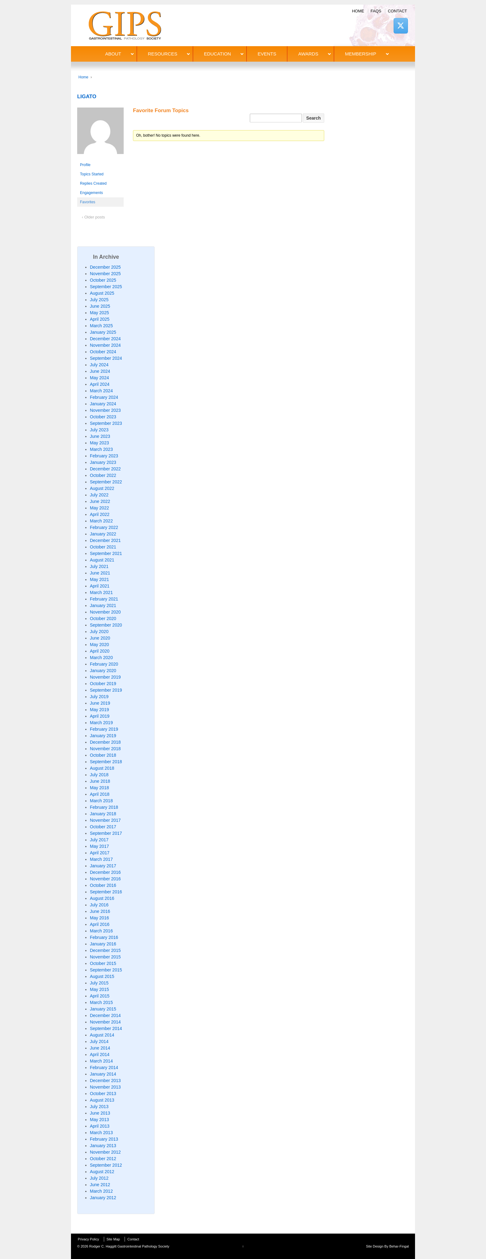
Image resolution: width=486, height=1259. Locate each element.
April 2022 (99, 514)
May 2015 (99, 989)
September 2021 (106, 553)
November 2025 (105, 273)
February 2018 (104, 807)
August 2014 (102, 1034)
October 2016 (103, 885)
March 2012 (101, 1191)
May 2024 (99, 377)
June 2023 (100, 436)
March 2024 (101, 390)
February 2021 (104, 598)
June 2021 (100, 572)
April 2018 (99, 794)
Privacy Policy (88, 1239)
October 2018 (103, 755)
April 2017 (99, 852)
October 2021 (103, 546)
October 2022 (103, 475)
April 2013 (99, 1126)
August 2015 (102, 976)
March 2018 (101, 800)
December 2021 (105, 540)
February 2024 (104, 397)
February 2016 (104, 937)
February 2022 (104, 527)
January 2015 (103, 1008)
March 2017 (101, 859)
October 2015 (103, 963)
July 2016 (99, 904)
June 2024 (100, 371)
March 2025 (101, 325)
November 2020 (105, 612)
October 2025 (103, 280)
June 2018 (100, 781)
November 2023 (105, 410)
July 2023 (99, 429)
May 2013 (99, 1119)
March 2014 (101, 1061)
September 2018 (106, 761)
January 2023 (103, 462)
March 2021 (101, 592)
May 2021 (99, 579)
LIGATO (86, 96)
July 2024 (99, 364)
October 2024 (103, 351)
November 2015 (105, 956)
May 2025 (99, 312)
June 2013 (100, 1113)
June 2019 (100, 703)
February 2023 (104, 455)
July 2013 (99, 1106)
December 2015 (105, 950)
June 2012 (100, 1184)
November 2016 (105, 878)
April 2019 (99, 716)
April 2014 (99, 1054)
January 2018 (103, 813)
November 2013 (105, 1087)
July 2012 (99, 1178)
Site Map (113, 1239)
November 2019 (105, 677)
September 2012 (106, 1165)
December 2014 (105, 1015)
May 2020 (99, 644)
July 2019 (99, 696)
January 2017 (103, 865)
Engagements (91, 193)
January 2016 (103, 943)
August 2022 (102, 488)
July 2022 (99, 494)
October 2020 (103, 618)
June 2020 (100, 638)
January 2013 (103, 1145)
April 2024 (99, 384)
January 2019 (103, 735)
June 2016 (100, 911)
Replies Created (93, 183)
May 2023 (99, 442)
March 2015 (101, 1002)
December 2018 (105, 742)
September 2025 (106, 286)
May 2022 (99, 507)
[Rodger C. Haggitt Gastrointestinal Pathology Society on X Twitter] (401, 25)
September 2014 (106, 1028)
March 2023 (101, 449)
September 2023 (106, 423)
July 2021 (99, 566)
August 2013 (102, 1100)
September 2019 (106, 690)
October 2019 (103, 683)
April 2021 (99, 585)
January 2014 (103, 1074)
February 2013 (104, 1139)
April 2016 (99, 924)
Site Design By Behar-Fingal (387, 1246)
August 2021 (102, 559)
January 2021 (103, 605)
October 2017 (103, 826)
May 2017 (99, 846)
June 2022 (100, 501)
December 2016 (105, 872)
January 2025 (103, 332)
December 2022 (105, 468)
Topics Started (92, 174)
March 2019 (101, 722)
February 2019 (104, 729)
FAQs (376, 11)
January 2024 (103, 403)
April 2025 (99, 319)
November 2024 (105, 345)
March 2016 (101, 930)
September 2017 (106, 833)
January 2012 (103, 1197)
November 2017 (105, 820)
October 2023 (103, 416)
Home (358, 11)
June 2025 (100, 306)
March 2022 (101, 520)
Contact (397, 11)
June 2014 (100, 1047)
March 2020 (101, 657)
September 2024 (106, 358)
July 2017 (99, 839)
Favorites (87, 202)
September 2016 (106, 891)
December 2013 (105, 1080)
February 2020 (104, 664)
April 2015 (99, 995)
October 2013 (103, 1093)
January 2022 (103, 533)
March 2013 (101, 1132)
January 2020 (103, 670)
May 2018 (99, 787)
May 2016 (99, 917)
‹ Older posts (93, 217)
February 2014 (104, 1067)
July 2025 (99, 299)
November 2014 (105, 1021)
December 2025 (105, 267)
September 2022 (106, 481)
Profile (85, 165)
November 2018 (105, 748)
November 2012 (105, 1152)
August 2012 (102, 1171)
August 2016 (102, 898)
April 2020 (99, 651)
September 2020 (106, 625)
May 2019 (99, 709)
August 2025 (102, 293)
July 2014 (99, 1041)
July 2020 (99, 631)
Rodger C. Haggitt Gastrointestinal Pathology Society (129, 1246)
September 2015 (106, 969)
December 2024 (105, 338)
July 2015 (99, 982)
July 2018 (99, 774)
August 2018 (102, 768)
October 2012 (103, 1158)
